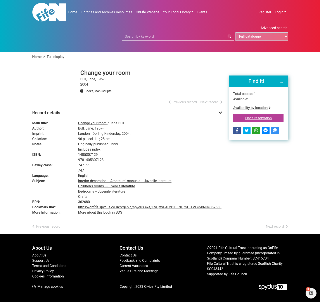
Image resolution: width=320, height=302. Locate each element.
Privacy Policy (43, 271)
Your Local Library (177, 12)
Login (279, 12)
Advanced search (274, 28)
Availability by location (252, 108)
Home (72, 12)
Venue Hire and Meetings (139, 271)
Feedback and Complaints (140, 260)
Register (264, 12)
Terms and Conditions (49, 266)
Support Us (41, 260)
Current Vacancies (134, 266)
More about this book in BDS (100, 212)
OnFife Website (147, 12)
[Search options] (261, 36)
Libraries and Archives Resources (106, 12)
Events (202, 12)
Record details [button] (46, 112)
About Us (39, 255)
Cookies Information (48, 276)
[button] (282, 81)
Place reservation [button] (264, 117)
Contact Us (128, 255)
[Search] (229, 36)
